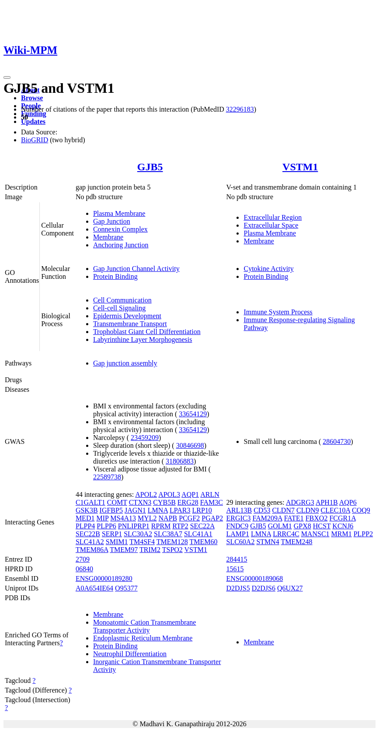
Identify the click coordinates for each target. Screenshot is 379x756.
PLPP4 (85, 526)
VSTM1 (300, 166)
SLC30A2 (138, 534)
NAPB (168, 518)
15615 (234, 569)
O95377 (126, 588)
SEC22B (88, 534)
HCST (322, 526)
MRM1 (341, 534)
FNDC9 (237, 526)
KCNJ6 (342, 526)
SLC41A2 (90, 541)
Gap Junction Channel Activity (136, 268)
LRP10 (202, 510)
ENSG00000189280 (104, 578)
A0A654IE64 (94, 588)
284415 (236, 559)
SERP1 (112, 534)
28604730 (337, 441)
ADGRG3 (300, 502)
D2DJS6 (263, 588)
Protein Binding (115, 276)
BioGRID (34, 140)
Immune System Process (277, 312)
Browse (32, 98)
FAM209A (267, 518)
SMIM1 (117, 541)
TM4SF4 (142, 541)
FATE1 (294, 518)
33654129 (193, 414)
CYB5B (164, 502)
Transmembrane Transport (130, 323)
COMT (117, 502)
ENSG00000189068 (254, 578)
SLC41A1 (198, 534)
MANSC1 (315, 534)
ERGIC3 (238, 518)
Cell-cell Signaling (119, 308)
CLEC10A (336, 510)
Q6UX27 (290, 588)
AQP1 (190, 494)
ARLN (209, 494)
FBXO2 (317, 518)
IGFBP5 (111, 510)
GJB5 (150, 166)
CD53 (262, 510)
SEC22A (202, 526)
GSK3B (87, 510)
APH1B (327, 502)
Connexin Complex (120, 229)
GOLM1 (280, 526)
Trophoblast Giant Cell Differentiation (147, 331)
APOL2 (146, 494)
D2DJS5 (238, 588)
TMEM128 (172, 541)
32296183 (240, 109)
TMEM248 (297, 541)
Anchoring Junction (121, 245)
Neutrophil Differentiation (130, 654)
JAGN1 (135, 510)
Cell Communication (122, 300)
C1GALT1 (90, 502)
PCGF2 (189, 518)
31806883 (180, 461)
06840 (84, 569)
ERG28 (187, 502)
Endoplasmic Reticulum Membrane (143, 638)
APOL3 (169, 494)
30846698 (190, 445)
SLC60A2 (240, 541)
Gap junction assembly (125, 363)
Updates (33, 121)
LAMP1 (237, 534)
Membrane (108, 237)
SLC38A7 (168, 534)
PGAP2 (212, 518)
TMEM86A (92, 549)
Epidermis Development (127, 316)
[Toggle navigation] (6, 77)
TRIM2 (149, 549)
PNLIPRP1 (134, 526)
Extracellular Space (270, 225)
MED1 (85, 518)
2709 (83, 559)
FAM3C (211, 502)
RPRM (160, 526)
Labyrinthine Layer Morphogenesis (142, 339)
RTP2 (180, 526)
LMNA (158, 510)
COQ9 (361, 510)
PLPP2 (363, 534)
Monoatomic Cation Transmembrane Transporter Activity (144, 626)
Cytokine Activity (268, 268)
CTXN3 (140, 502)
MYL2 (147, 518)
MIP (102, 518)
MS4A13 (123, 518)
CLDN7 (283, 510)
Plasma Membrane (119, 213)
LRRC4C (286, 534)
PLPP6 (106, 526)
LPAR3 (180, 510)
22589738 (107, 477)
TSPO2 (172, 549)
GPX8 (302, 526)
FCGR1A (342, 518)
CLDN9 (307, 510)
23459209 (145, 437)
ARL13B (239, 510)
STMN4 (267, 541)
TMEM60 (203, 541)
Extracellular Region (272, 217)
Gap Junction (111, 221)
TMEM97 (124, 549)
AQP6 (348, 502)
